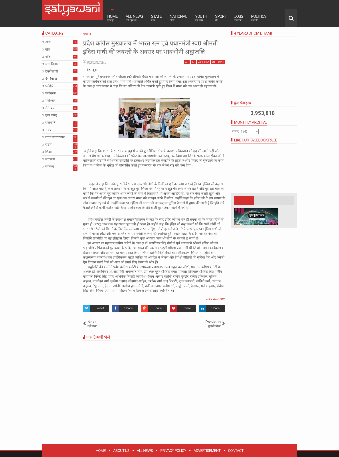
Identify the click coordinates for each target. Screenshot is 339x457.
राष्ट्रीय (48, 145)
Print (203, 70)
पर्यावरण (50, 93)
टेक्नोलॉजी (51, 71)
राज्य (48, 130)
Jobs (238, 18)
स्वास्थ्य (49, 167)
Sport (220, 18)
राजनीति (50, 123)
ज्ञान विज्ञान (52, 64)
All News (134, 18)
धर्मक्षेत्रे (49, 86)
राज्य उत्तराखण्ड (215, 307)
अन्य (48, 42)
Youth (201, 18)
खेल (47, 49)
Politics (258, 18)
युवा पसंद (51, 115)
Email (218, 70)
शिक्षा (48, 152)
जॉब (48, 57)
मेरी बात (50, 108)
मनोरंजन (50, 101)
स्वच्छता (50, 159)
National (178, 18)
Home (112, 18)
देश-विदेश (51, 79)
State (156, 18)
